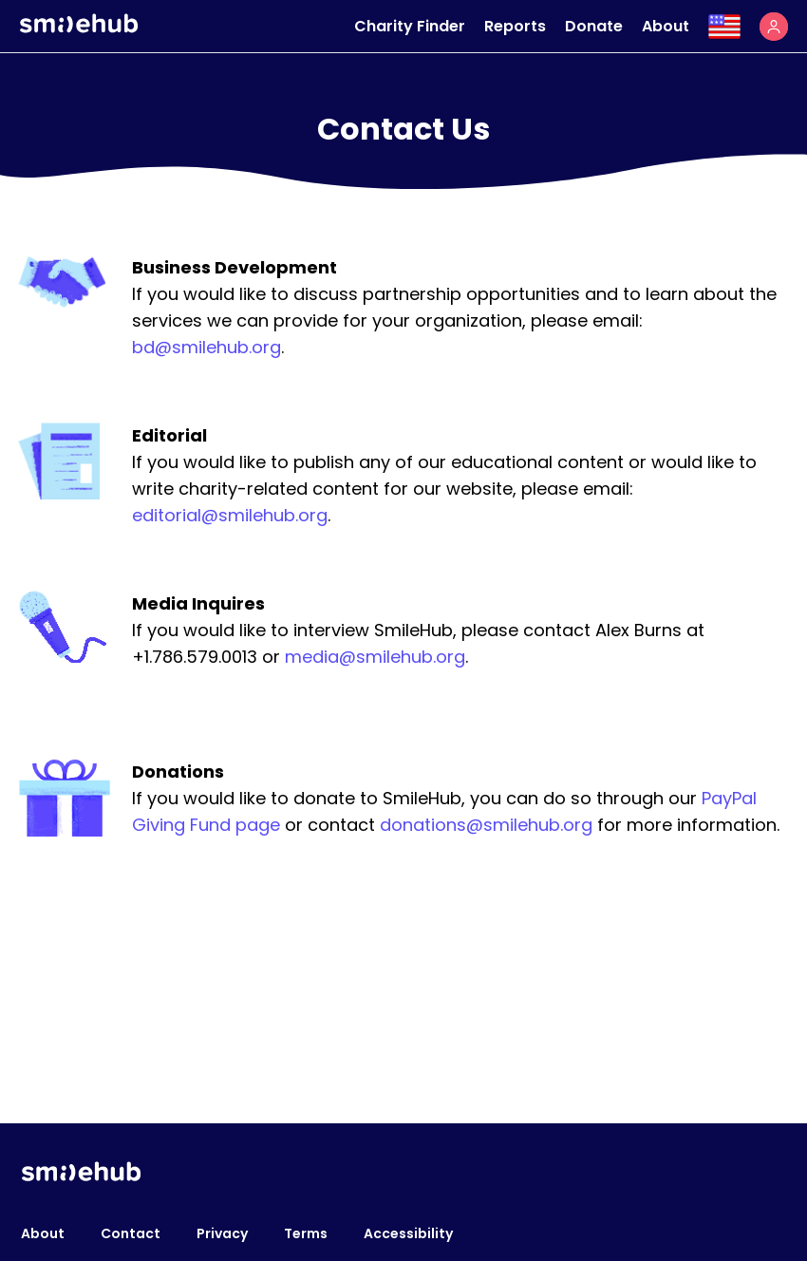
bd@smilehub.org (206, 347)
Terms (306, 1233)
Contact (130, 1233)
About (665, 26)
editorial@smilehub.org (230, 515)
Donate (594, 26)
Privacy (222, 1233)
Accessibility (408, 1233)
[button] (774, 26)
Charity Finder (409, 26)
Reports (515, 26)
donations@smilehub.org (486, 825)
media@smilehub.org (375, 656)
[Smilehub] (79, 28)
